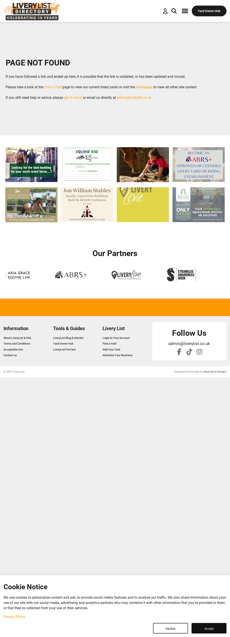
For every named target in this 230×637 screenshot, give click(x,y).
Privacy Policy (14, 617)
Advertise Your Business (118, 355)
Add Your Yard (111, 349)
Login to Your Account (116, 338)
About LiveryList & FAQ (17, 338)
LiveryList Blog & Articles (68, 338)
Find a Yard (53, 87)
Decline (170, 628)
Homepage (144, 87)
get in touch (73, 98)
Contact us (10, 355)
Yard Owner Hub (63, 343)
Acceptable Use (13, 349)
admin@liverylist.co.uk (134, 98)
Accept (209, 628)
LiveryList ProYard (64, 349)
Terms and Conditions (16, 343)
